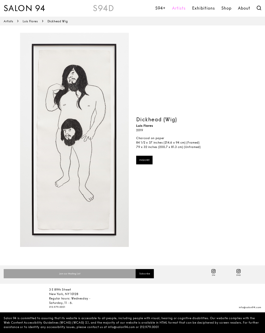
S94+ (160, 8)
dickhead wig (57, 21)
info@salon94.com (250, 307)
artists (8, 21)
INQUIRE (144, 160)
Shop (226, 8)
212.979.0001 (57, 307)
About (244, 8)
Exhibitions (203, 8)
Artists (179, 8)
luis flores (30, 21)
